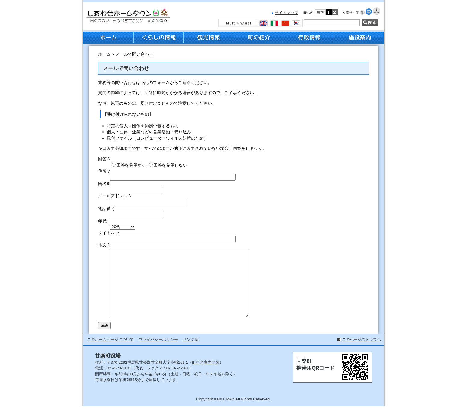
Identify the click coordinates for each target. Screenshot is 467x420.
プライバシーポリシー (158, 353)
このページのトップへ (361, 353)
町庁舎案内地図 (205, 376)
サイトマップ (286, 13)
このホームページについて (110, 353)
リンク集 (190, 353)
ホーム (104, 54)
